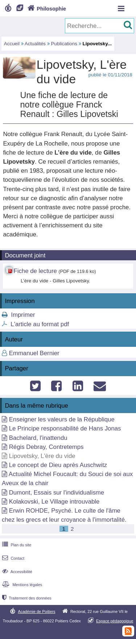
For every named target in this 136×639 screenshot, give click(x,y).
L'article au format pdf (40, 324)
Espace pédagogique (114, 621)
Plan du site (16, 545)
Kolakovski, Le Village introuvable (54, 501)
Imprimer (23, 314)
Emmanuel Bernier (34, 353)
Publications (64, 43)
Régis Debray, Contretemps (46, 446)
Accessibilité (16, 571)
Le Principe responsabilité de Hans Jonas (65, 428)
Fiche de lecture (35, 271)
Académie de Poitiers (36, 611)
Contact (12, 558)
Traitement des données (26, 598)
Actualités (35, 43)
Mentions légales (21, 585)
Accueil (12, 43)
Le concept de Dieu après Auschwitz (58, 465)
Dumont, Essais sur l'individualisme (56, 492)
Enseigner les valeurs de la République (62, 419)
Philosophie (46, 9)
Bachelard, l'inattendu (38, 437)
